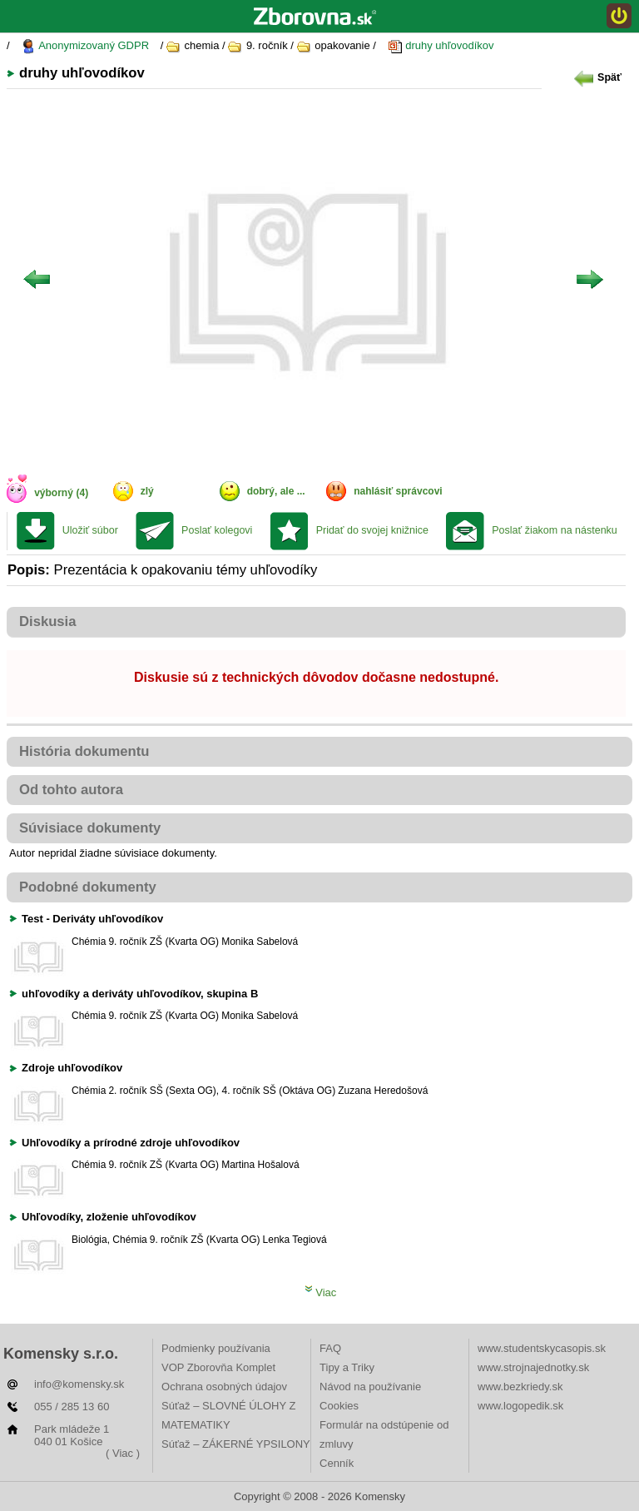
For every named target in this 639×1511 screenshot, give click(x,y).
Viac (321, 1292)
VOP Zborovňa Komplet (218, 1367)
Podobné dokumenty (87, 887)
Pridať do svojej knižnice (372, 530)
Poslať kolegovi (216, 530)
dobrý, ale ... (276, 491)
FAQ (330, 1348)
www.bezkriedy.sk (520, 1386)
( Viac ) (123, 1453)
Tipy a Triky (347, 1367)
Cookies (339, 1405)
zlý (147, 491)
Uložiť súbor (90, 530)
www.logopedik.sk (520, 1405)
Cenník (337, 1463)
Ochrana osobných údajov (224, 1386)
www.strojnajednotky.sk (533, 1367)
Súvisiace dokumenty (90, 828)
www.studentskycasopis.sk (542, 1348)
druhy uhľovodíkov (441, 46)
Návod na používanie (370, 1386)
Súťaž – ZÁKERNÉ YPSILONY (235, 1444)
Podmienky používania (215, 1348)
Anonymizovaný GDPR (85, 46)
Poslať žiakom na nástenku (554, 530)
